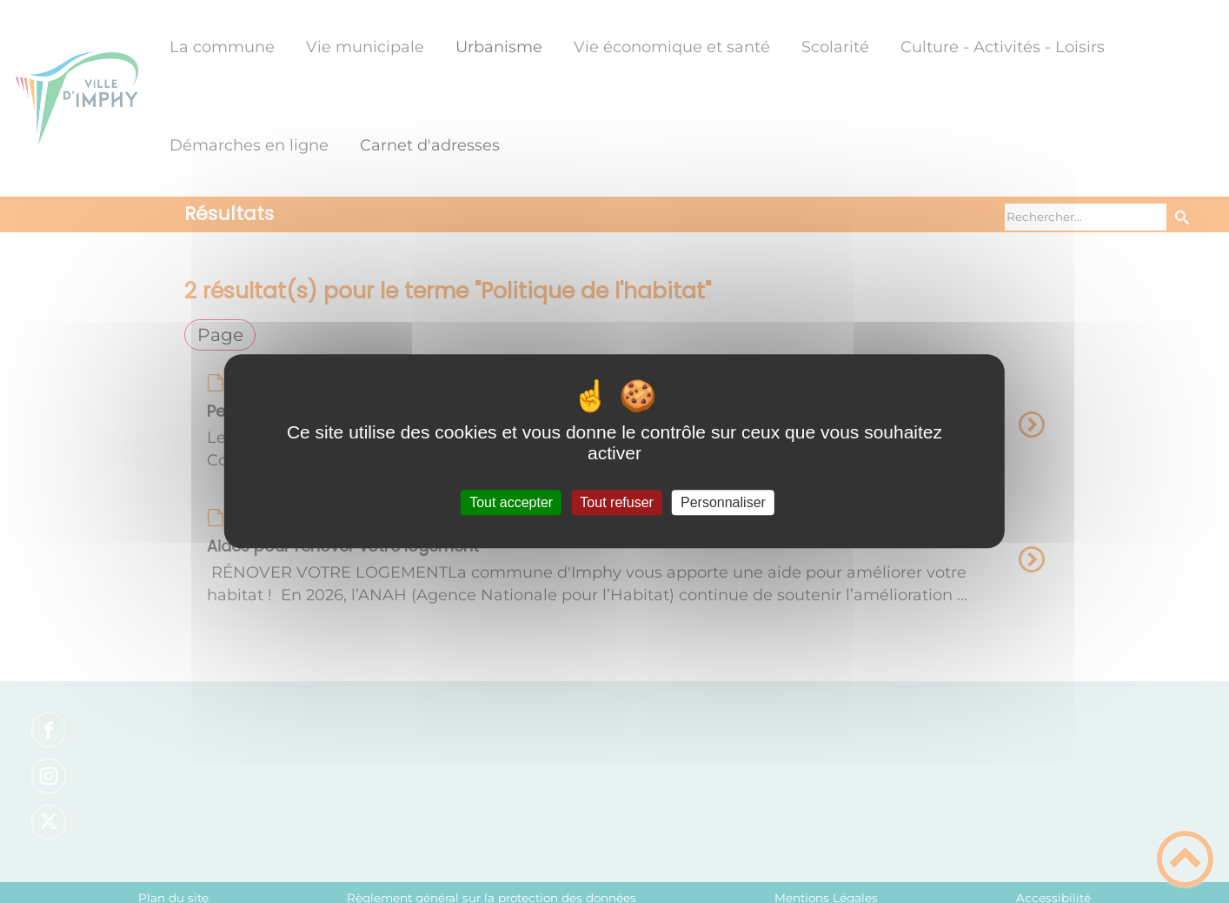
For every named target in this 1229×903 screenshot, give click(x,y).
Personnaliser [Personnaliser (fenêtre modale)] (723, 502)
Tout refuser (616, 502)
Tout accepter (511, 502)
